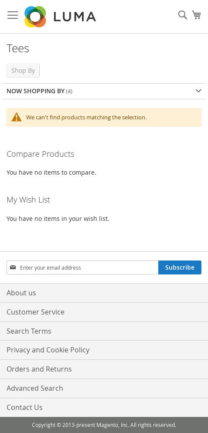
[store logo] (61, 16)
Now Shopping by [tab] (36, 91)
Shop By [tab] (23, 70)
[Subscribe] (179, 267)
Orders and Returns (39, 369)
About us (21, 293)
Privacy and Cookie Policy (48, 350)
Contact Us (25, 407)
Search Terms (29, 331)
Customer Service (36, 312)
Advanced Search (35, 388)
